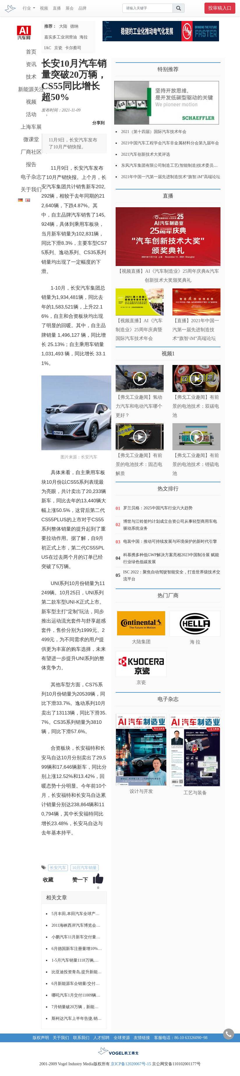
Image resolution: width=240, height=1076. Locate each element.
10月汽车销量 (84, 868)
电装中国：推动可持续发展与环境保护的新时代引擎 (170, 541)
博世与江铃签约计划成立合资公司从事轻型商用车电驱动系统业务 (170, 525)
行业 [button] (27, 8)
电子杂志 (31, 177)
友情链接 (142, 1038)
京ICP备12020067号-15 (131, 1064)
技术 (31, 77)
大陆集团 (141, 641)
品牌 (82, 8)
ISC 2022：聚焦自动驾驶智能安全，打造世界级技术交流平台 (171, 575)
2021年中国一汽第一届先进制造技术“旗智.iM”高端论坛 (170, 177)
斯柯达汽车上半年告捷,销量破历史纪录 (77, 1018)
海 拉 (195, 641)
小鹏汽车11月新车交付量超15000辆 (77, 937)
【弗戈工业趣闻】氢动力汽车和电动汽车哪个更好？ (139, 406)
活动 (31, 114)
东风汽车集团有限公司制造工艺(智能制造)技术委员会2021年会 (177, 165)
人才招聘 (101, 1038)
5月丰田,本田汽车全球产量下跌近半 (77, 914)
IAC (47, 48)
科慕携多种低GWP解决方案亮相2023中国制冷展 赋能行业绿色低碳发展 (171, 558)
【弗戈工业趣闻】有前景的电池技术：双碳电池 (195, 406)
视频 (44, 8)
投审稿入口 (220, 8)
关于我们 (31, 189)
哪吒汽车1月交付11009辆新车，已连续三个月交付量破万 (77, 995)
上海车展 (31, 127)
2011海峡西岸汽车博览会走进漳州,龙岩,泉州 (77, 925)
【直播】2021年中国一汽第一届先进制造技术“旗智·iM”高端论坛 (195, 329)
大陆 (63, 26)
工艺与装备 (195, 792)
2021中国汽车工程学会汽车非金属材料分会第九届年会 (170, 143)
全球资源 (122, 1038)
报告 (31, 164)
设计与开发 (141, 791)
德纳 (74, 26)
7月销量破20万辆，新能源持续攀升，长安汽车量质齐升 (77, 1007)
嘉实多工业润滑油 (60, 37)
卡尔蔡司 (73, 48)
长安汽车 (58, 868)
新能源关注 (31, 89)
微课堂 (31, 139)
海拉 (84, 37)
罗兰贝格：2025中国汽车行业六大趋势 (158, 508)
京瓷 (58, 48)
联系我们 (81, 1038)
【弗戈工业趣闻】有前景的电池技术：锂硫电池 (195, 464)
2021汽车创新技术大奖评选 (145, 154)
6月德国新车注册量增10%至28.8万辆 (77, 948)
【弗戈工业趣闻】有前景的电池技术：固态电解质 (139, 464)
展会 (70, 8)
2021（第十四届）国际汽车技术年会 (153, 132)
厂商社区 (31, 152)
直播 (57, 8)
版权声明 (41, 1038)
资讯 (31, 64)
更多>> (122, 194)
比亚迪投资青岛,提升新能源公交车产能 (77, 972)
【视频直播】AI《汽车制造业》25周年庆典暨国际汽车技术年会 (139, 329)
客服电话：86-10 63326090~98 (181, 1038)
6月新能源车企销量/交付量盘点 (77, 983)
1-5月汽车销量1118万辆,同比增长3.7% (77, 960)
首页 (31, 52)
